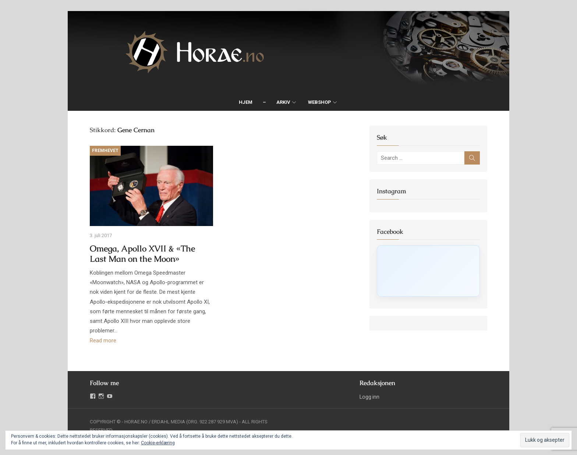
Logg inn (369, 397)
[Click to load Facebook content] (428, 271)
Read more (103, 340)
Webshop (319, 102)
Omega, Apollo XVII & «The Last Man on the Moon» (142, 253)
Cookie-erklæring (158, 442)
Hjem (245, 102)
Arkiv (283, 102)
